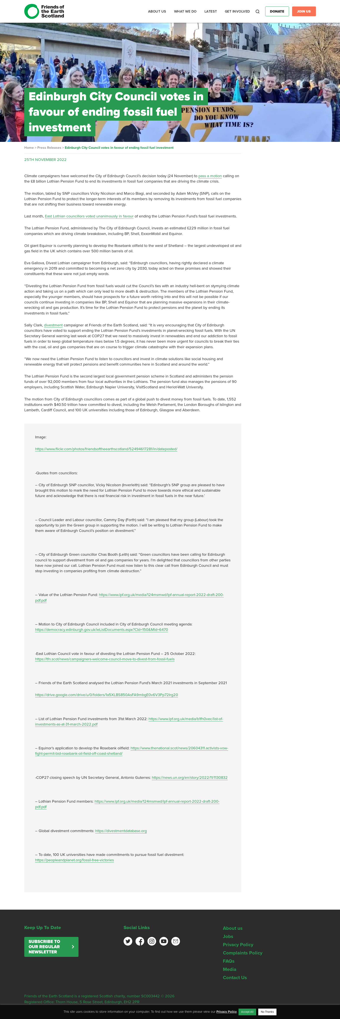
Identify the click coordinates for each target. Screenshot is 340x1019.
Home (29, 148)
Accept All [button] (247, 1012)
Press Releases (49, 148)
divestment (53, 325)
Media (229, 969)
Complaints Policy (242, 953)
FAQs (229, 961)
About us (233, 928)
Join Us (304, 11)
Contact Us (235, 977)
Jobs (228, 936)
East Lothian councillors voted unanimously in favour (89, 216)
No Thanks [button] (267, 1012)
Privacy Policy (238, 945)
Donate (277, 11)
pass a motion (210, 175)
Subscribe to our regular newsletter (44, 947)
